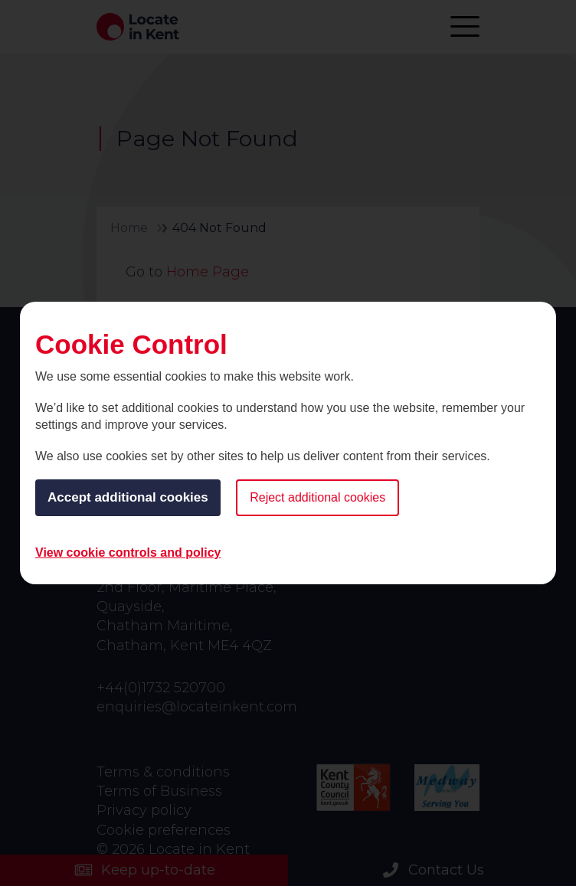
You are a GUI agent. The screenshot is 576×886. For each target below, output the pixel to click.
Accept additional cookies (127, 497)
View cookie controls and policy (128, 552)
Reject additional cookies (317, 497)
